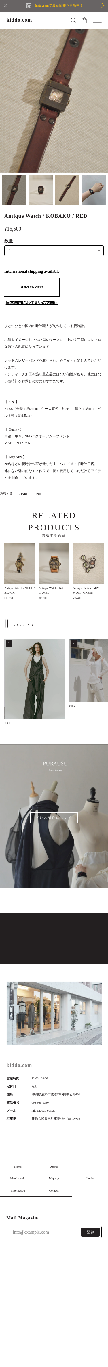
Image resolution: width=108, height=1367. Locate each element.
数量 (8, 241)
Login (90, 1178)
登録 (91, 1232)
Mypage (54, 1178)
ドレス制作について (54, 817)
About (54, 1166)
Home (18, 1166)
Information (18, 1190)
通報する (6, 493)
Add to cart (32, 287)
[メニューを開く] (97, 20)
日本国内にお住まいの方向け (32, 303)
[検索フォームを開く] (73, 20)
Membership (17, 1178)
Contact (54, 1190)
